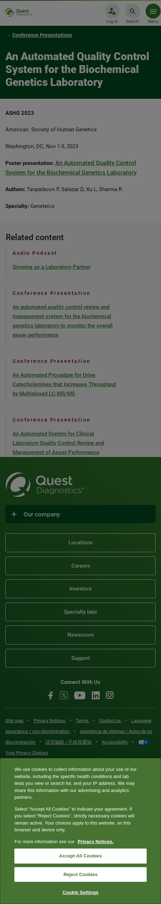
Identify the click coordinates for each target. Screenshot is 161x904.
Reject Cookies (80, 874)
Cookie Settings (80, 892)
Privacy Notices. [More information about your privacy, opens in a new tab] (95, 841)
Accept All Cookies (80, 856)
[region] (80, 831)
